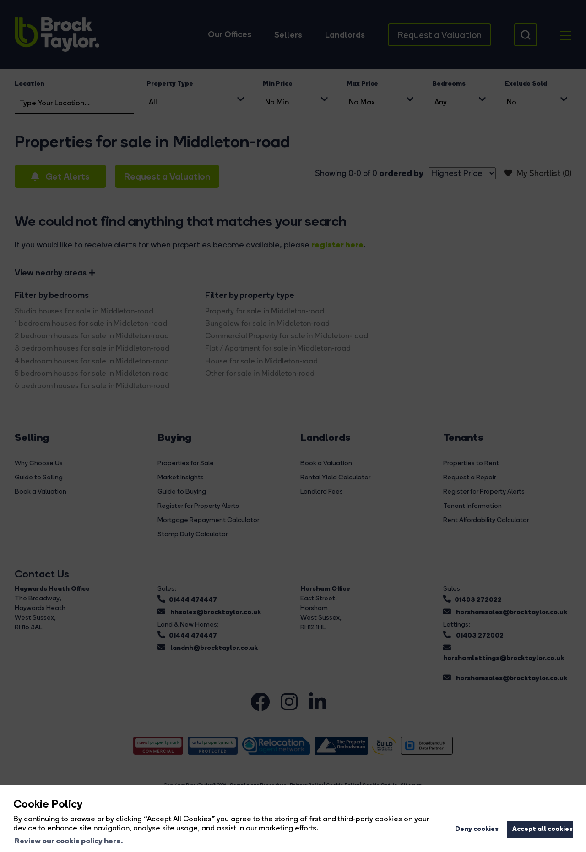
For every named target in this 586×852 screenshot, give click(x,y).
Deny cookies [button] (477, 828)
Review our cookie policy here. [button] (69, 841)
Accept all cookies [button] (542, 828)
